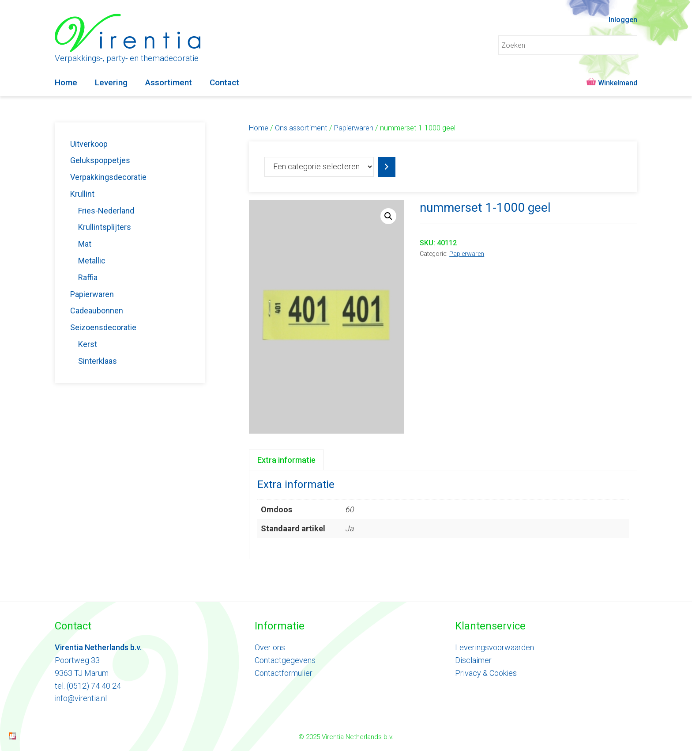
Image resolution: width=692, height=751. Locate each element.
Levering (111, 82)
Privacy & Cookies (486, 673)
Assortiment (168, 82)
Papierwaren (353, 128)
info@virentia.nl (81, 698)
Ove (261, 647)
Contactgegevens (285, 660)
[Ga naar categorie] (386, 167)
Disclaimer (473, 660)
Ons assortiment (301, 128)
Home (66, 82)
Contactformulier (283, 673)
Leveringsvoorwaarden (494, 647)
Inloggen (623, 19)
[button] (388, 216)
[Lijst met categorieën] (319, 167)
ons (278, 647)
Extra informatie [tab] (286, 460)
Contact (224, 82)
